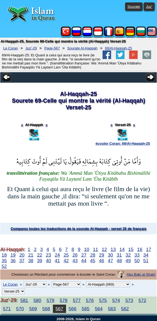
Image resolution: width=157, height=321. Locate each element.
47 (110, 260)
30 (110, 255)
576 (90, 300)
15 (130, 249)
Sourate (133, 7)
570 (20, 308)
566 (72, 308)
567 (59, 308)
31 (119, 255)
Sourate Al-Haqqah (82, 48)
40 (48, 260)
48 (119, 260)
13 (113, 249)
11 (95, 249)
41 (57, 260)
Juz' (149, 7)
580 (37, 300)
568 (46, 308)
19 (13, 255)
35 (4, 260)
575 (103, 300)
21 (30, 255)
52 (4, 266)
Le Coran (10, 48)
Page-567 (52, 48)
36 (13, 260)
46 (101, 260)
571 (7, 308)
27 (83, 255)
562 (125, 308)
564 (99, 308)
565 (86, 308)
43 (75, 260)
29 (101, 255)
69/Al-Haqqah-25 (118, 48)
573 (129, 300)
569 (33, 308)
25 (66, 255)
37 (21, 260)
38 (30, 260)
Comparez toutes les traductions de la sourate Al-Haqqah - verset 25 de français (78, 229)
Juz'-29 (31, 48)
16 (139, 249)
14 (122, 249)
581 (24, 300)
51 (145, 260)
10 (86, 249)
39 (39, 260)
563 (112, 308)
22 (39, 255)
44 (83, 260)
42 (66, 260)
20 (21, 255)
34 (145, 255)
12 (104, 249)
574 (116, 300)
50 (137, 260)
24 (57, 255)
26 (75, 255)
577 (77, 300)
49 (128, 260)
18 (4, 255)
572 (142, 300)
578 (64, 300)
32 (128, 255)
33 (137, 255)
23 (48, 255)
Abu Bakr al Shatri (141, 274)
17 (148, 249)
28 (92, 255)
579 (50, 300)
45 (92, 260)
